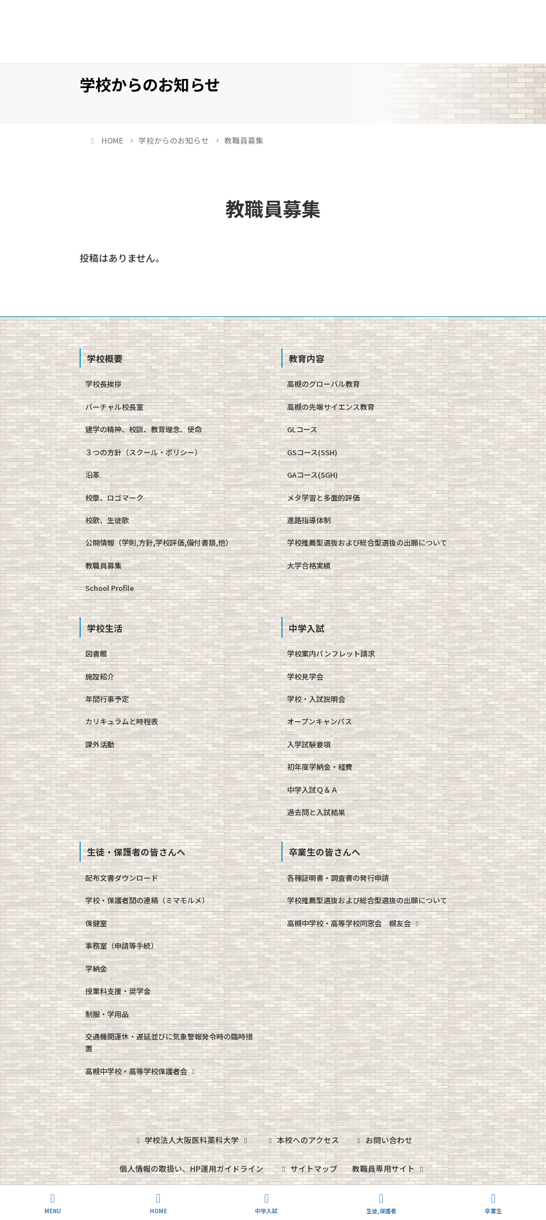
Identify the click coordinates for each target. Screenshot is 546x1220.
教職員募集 (103, 565)
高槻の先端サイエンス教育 (330, 406)
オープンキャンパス (319, 721)
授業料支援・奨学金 (118, 991)
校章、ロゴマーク (114, 497)
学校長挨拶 (103, 383)
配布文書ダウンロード (121, 877)
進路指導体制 (309, 520)
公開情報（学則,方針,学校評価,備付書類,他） (159, 542)
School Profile (109, 588)
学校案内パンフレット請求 (331, 653)
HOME (158, 1203)
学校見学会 (305, 676)
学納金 (96, 968)
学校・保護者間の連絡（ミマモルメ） (147, 900)
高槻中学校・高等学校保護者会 (141, 1071)
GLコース (302, 429)
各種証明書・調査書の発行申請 (338, 877)
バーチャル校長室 (114, 406)
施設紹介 (99, 676)
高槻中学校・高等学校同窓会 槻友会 (354, 923)
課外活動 (99, 744)
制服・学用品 (107, 1014)
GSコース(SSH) (312, 452)
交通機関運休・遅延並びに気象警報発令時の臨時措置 (169, 1042)
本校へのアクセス (302, 1139)
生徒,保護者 (381, 1203)
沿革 (92, 474)
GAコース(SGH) (312, 474)
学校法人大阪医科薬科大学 (191, 1139)
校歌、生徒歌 (107, 520)
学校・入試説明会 (316, 699)
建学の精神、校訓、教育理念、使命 (143, 429)
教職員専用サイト (390, 1167)
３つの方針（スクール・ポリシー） (143, 452)
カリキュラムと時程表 (121, 721)
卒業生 (493, 1203)
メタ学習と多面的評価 (323, 497)
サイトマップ (308, 1167)
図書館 (96, 653)
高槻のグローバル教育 (323, 383)
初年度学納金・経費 (320, 766)
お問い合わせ (384, 1139)
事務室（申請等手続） (121, 945)
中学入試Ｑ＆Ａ (312, 789)
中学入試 (266, 1203)
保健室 (96, 923)
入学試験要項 (309, 744)
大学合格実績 (309, 565)
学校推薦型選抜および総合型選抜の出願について (367, 542)
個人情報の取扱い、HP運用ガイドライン (191, 1167)
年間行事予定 (107, 699)
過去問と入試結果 (316, 812)
